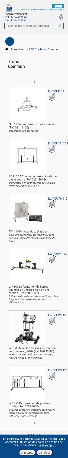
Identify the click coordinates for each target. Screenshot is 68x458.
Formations (18, 49)
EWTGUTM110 (57, 198)
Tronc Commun (49, 49)
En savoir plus (47, 445)
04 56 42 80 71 (19, 20)
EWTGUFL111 (57, 91)
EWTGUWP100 (57, 253)
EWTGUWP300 (57, 315)
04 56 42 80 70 (19, 17)
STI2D (33, 49)
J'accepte (27, 452)
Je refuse (44, 452)
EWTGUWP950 (57, 370)
